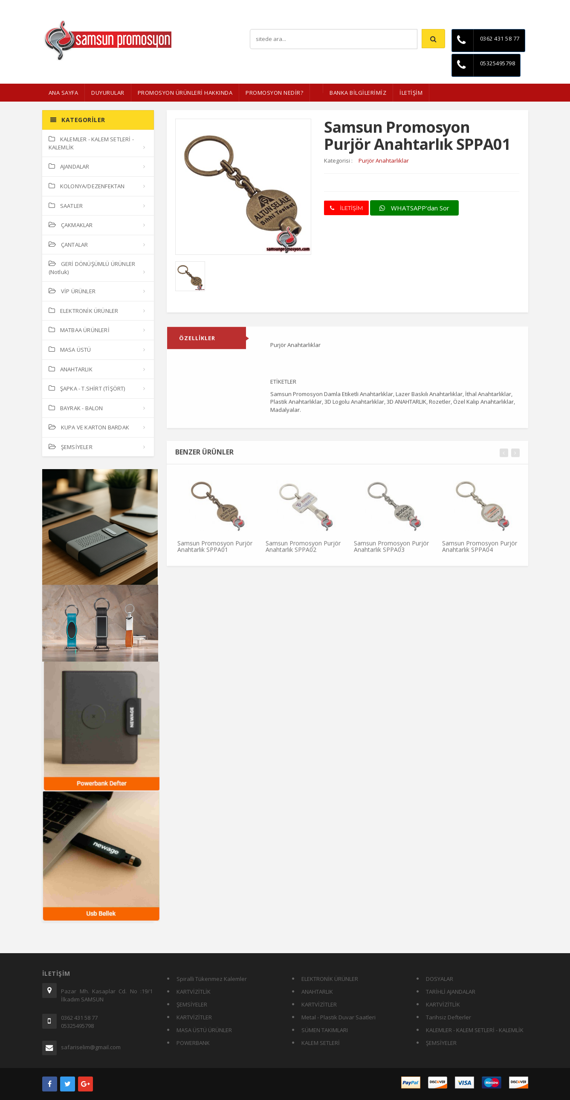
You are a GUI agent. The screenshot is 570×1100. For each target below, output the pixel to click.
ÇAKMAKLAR (71, 225)
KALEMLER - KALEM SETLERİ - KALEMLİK (91, 143)
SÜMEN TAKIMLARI (324, 1030)
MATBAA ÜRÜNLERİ (79, 330)
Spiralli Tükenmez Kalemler (211, 979)
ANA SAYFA (63, 92)
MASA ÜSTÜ (70, 349)
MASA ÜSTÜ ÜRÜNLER (204, 1030)
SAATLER (66, 206)
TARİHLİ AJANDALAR (450, 991)
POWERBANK (193, 1043)
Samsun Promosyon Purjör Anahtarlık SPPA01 (214, 550)
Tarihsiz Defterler (448, 1017)
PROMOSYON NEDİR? (274, 92)
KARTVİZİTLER (194, 1017)
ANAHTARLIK (71, 369)
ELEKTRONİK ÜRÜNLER (84, 311)
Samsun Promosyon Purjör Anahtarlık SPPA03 (391, 550)
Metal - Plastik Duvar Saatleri (338, 1017)
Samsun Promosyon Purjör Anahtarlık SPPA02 (303, 550)
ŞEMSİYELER (71, 447)
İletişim (519, 6)
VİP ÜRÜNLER (72, 291)
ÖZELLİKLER (197, 342)
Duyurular (107, 92)
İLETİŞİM (410, 92)
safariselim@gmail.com (91, 1047)
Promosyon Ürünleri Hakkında (185, 92)
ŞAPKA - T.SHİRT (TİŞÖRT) (87, 388)
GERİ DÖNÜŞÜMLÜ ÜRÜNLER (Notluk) (92, 268)
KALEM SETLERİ (320, 1043)
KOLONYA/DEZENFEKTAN (87, 186)
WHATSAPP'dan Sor (414, 208)
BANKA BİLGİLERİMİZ (358, 92)
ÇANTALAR (68, 244)
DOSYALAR (439, 979)
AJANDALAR (69, 166)
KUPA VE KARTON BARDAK (89, 427)
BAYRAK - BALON (76, 408)
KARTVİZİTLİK (193, 991)
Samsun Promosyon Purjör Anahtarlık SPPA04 (479, 550)
